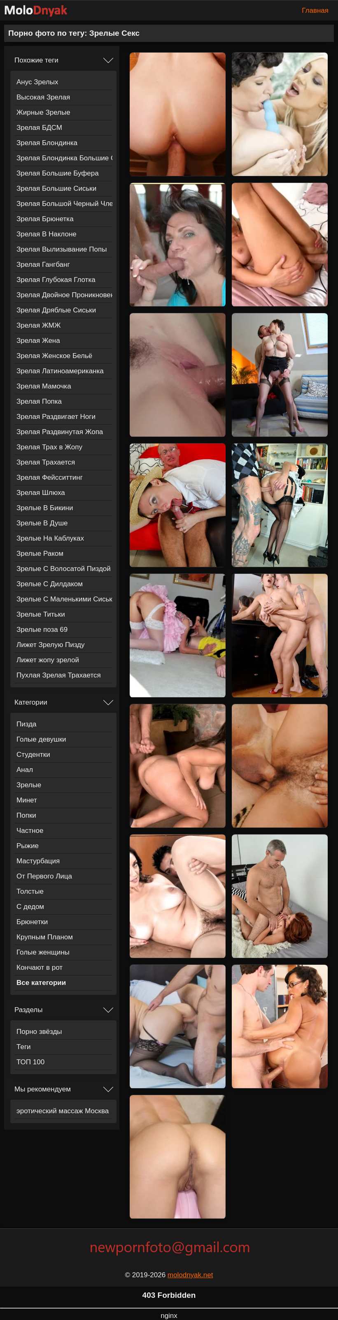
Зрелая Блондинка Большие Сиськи (64, 158)
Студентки (33, 754)
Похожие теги (36, 60)
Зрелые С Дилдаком (49, 584)
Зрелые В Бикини (44, 508)
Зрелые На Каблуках (50, 538)
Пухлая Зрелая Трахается (58, 675)
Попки (26, 815)
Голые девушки (41, 739)
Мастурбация (38, 861)
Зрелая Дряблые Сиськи (56, 310)
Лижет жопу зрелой (47, 660)
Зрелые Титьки (40, 614)
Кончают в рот (39, 967)
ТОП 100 (30, 1062)
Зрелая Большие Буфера (57, 173)
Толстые (30, 891)
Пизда (26, 724)
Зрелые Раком (39, 553)
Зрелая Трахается (45, 462)
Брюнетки (32, 922)
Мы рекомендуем (42, 1089)
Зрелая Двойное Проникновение (64, 295)
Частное (29, 831)
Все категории (41, 983)
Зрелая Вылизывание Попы (61, 249)
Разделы (28, 1010)
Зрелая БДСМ (39, 128)
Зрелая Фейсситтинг (49, 477)
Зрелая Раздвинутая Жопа (59, 432)
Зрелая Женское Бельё (54, 356)
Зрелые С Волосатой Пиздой (63, 569)
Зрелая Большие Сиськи (56, 188)
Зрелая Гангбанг (43, 264)
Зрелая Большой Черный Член (64, 204)
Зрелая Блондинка (46, 143)
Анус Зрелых (37, 82)
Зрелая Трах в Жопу (49, 447)
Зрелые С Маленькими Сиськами (64, 599)
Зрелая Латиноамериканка (60, 371)
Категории (30, 702)
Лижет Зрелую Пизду (50, 645)
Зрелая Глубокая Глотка (56, 280)
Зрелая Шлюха (40, 493)
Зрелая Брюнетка (45, 219)
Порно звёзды (39, 1032)
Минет (26, 800)
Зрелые (28, 785)
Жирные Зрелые (43, 112)
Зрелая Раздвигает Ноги (56, 417)
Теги (23, 1047)
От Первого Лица (44, 876)
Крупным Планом (44, 937)
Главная (315, 10)
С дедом (30, 907)
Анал (24, 770)
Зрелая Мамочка (43, 386)
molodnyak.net (190, 1275)
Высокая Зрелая (43, 97)
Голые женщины (43, 952)
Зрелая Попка (39, 401)
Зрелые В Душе (42, 523)
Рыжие (27, 846)
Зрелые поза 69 (42, 629)
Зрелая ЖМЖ (38, 325)
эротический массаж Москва (62, 1111)
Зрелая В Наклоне (46, 234)
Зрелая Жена (38, 340)
